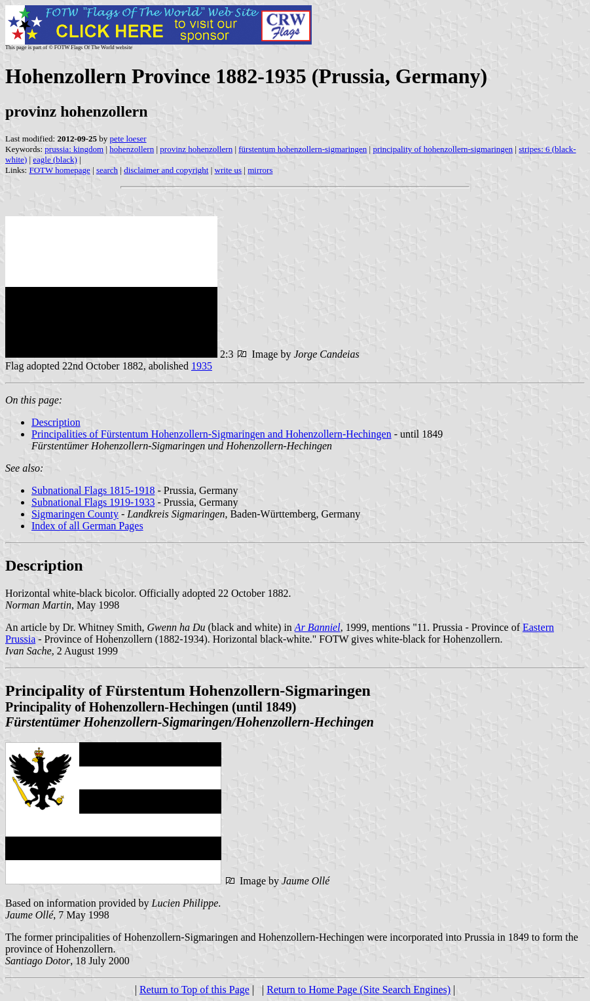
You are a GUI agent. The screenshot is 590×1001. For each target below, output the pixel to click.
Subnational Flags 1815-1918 (93, 490)
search (107, 170)
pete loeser (128, 138)
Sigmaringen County (75, 513)
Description (56, 422)
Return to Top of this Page (194, 989)
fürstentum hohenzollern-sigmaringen (302, 149)
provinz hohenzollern (196, 149)
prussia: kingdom (74, 149)
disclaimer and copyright (166, 170)
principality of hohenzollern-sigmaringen (443, 149)
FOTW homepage (59, 170)
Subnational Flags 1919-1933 (93, 502)
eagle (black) (55, 159)
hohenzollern (131, 149)
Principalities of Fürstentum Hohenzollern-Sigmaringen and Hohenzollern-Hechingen (211, 434)
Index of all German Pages (87, 525)
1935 (201, 365)
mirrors (260, 170)
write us (228, 170)
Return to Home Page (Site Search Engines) (359, 989)
